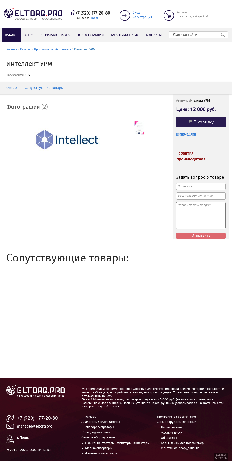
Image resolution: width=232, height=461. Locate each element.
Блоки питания (171, 427)
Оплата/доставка (55, 35)
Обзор (11, 88)
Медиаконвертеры (98, 448)
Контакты (154, 35)
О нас (29, 35)
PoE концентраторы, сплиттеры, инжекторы (117, 443)
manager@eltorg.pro (34, 426)
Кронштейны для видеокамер (182, 443)
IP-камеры (89, 417)
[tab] (30, 107)
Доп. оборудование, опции (176, 422)
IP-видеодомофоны (95, 432)
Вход (136, 12)
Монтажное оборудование (180, 448)
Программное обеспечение (52, 49)
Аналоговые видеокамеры (100, 422)
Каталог (11, 35)
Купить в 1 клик (186, 134)
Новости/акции (90, 35)
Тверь (94, 18)
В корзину (201, 122)
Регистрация (142, 17)
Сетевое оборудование (98, 437)
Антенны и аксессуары (101, 453)
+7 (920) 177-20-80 (92, 13)
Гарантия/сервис (125, 35)
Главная (11, 49)
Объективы (169, 438)
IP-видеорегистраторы (97, 427)
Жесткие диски (171, 433)
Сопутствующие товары (44, 88)
